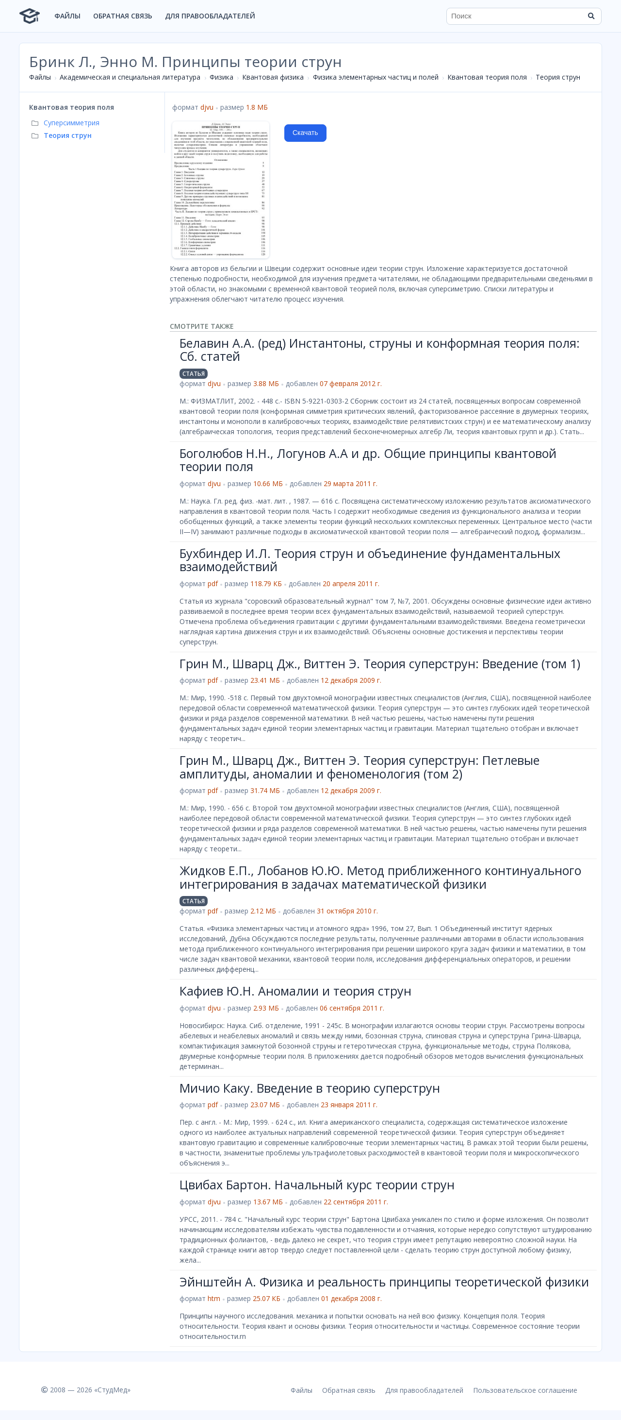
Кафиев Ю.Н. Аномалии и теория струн (295, 990)
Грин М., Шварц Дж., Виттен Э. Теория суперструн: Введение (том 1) (380, 663)
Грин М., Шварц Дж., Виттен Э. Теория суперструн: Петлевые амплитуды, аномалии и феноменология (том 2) (359, 767)
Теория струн (558, 77)
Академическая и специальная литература (130, 77)
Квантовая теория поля (487, 77)
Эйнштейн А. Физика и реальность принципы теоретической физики (384, 1281)
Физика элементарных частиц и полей (376, 77)
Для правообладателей (210, 15)
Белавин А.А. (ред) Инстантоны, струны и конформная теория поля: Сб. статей (380, 350)
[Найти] (591, 16)
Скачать (305, 132)
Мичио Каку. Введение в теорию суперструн (310, 1088)
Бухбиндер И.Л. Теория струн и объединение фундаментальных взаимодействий (370, 560)
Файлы (67, 15)
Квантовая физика (273, 77)
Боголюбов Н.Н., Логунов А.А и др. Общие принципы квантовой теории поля (368, 460)
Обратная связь (122, 15)
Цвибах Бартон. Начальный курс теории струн (317, 1184)
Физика (221, 77)
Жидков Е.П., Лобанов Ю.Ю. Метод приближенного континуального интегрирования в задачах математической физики (380, 877)
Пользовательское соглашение (525, 1390)
